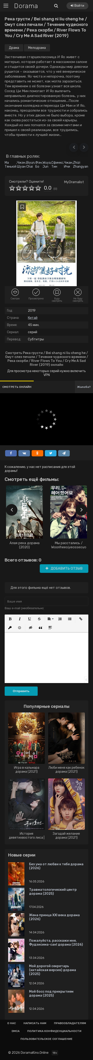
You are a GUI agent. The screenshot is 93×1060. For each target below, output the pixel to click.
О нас (11, 1023)
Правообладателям (70, 1023)
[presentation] (11, 510)
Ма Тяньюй (10, 165)
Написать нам (34, 1023)
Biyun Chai (30, 165)
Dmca (16, 1031)
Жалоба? (84, 387)
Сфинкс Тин (57, 165)
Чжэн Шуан (21, 165)
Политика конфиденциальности (54, 1031)
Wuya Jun (47, 165)
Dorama (26, 6)
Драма (14, 48)
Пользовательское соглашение (46, 1039)
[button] (73, 147)
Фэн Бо (38, 165)
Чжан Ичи (68, 165)
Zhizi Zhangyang (81, 165)
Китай (32, 318)
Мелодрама (37, 48)
